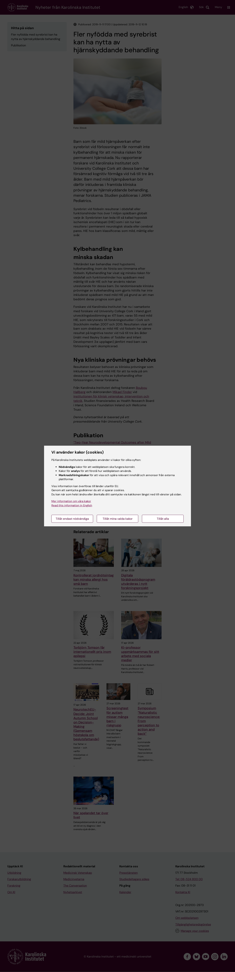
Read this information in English (71, 505)
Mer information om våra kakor (71, 501)
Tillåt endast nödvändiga (72, 519)
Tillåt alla (163, 519)
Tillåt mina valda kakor (118, 519)
